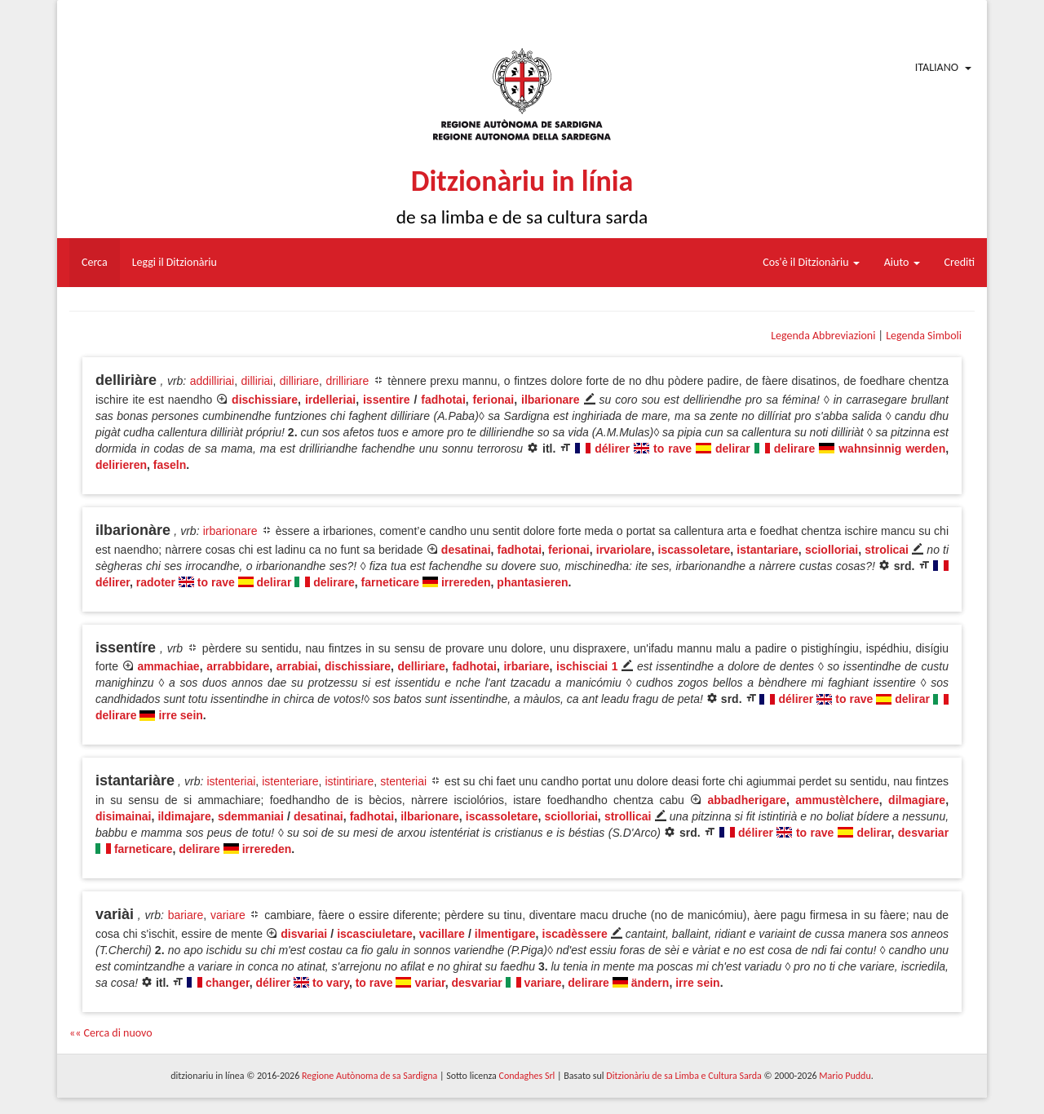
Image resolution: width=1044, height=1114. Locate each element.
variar (429, 982)
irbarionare (230, 530)
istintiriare (349, 781)
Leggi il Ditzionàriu (174, 262)
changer (228, 982)
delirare (795, 448)
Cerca (95, 262)
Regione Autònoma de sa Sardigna (369, 1075)
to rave (672, 448)
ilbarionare (550, 399)
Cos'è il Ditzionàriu (811, 262)
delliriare (421, 666)
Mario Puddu (844, 1075)
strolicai (887, 549)
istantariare (767, 549)
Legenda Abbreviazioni (823, 336)
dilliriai (257, 380)
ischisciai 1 (587, 666)
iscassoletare (694, 549)
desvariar (923, 832)
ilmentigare (505, 933)
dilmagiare (916, 800)
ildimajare (183, 816)
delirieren (121, 464)
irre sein (180, 715)
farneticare (390, 582)
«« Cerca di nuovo (111, 1033)
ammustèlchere (837, 800)
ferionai (494, 399)
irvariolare (624, 549)
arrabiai (297, 666)
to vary (330, 982)
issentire (386, 399)
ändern (650, 982)
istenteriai (230, 781)
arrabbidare (237, 666)
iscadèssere (575, 933)
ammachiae (168, 666)
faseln (169, 464)
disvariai (304, 933)
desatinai (466, 549)
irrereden (466, 582)
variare (228, 915)
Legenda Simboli (924, 336)
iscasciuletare (375, 933)
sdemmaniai (251, 816)
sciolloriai (831, 549)
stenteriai (403, 781)
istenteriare (290, 781)
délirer (612, 448)
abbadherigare (746, 800)
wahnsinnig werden (891, 448)
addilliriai (212, 380)
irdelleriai (330, 399)
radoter (155, 582)
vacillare (442, 933)
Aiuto (902, 262)
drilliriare (347, 380)
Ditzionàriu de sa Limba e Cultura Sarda (683, 1075)
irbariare (526, 666)
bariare (186, 915)
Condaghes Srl (526, 1075)
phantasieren (532, 582)
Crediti (959, 262)
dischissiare (265, 399)
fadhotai (443, 399)
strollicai (628, 816)
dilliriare (299, 380)
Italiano (936, 67)
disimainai (123, 816)
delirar (732, 448)
